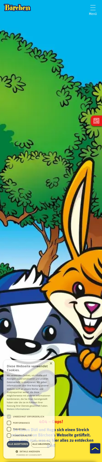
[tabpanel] (51, 231)
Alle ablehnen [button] (41, 444)
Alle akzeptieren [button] (18, 444)
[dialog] (29, 409)
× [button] (51, 363)
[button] (29, 451)
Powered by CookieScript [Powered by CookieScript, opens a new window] (29, 455)
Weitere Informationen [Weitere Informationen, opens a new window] (18, 409)
